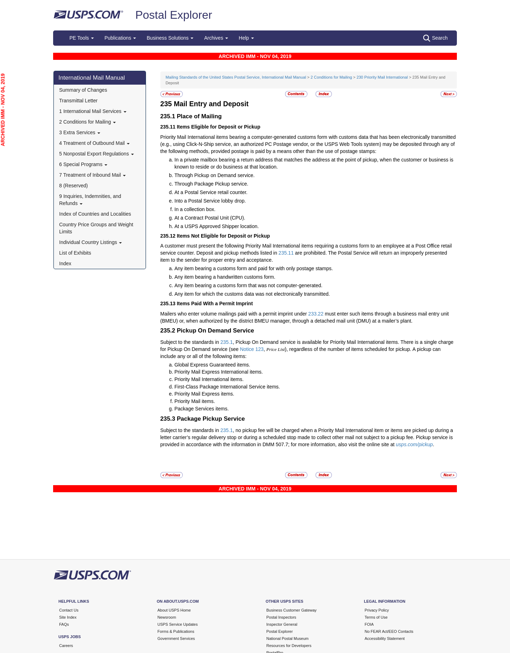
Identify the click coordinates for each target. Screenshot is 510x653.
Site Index (67, 617)
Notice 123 (252, 349)
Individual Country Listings (90, 242)
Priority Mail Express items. (204, 394)
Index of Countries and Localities (95, 214)
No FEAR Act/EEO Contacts (389, 631)
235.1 (226, 342)
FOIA (369, 624)
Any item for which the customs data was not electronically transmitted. (252, 294)
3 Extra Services (79, 132)
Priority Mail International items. (209, 379)
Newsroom (167, 617)
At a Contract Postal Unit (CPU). (210, 218)
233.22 (315, 314)
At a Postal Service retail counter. (211, 192)
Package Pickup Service (211, 418)
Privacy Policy (377, 610)
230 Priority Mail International (382, 77)
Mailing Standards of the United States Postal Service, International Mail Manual (236, 77)
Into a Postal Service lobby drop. (210, 201)
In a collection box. (195, 209)
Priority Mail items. (195, 401)
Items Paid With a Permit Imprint (215, 303)
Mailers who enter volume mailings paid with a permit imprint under (234, 314)
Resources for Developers (288, 645)
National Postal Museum (287, 638)
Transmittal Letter (78, 100)
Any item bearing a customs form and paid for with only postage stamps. (254, 268)
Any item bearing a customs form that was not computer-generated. (249, 285)
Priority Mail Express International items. (219, 372)
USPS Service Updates (178, 624)
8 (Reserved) (73, 185)
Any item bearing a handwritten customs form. (225, 277)
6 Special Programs (83, 164)
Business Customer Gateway (291, 610)
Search (435, 38)
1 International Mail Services (92, 111)
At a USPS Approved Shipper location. (217, 226)
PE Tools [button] (81, 38)
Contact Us (68, 610)
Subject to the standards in (190, 342)
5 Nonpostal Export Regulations (96, 154)
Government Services (176, 638)
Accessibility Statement (385, 638)
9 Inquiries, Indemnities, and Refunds (90, 199)
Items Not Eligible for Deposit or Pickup (223, 236)
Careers (66, 645)
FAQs (64, 624)
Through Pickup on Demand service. (215, 175)
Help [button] (246, 38)
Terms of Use (376, 617)
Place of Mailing (199, 116)
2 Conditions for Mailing (87, 122)
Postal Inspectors (281, 617)
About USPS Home (174, 610)
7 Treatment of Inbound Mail (92, 175)
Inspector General (281, 624)
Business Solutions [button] (170, 38)
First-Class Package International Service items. (227, 387)
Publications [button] (120, 38)
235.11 (286, 253)
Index (65, 263)
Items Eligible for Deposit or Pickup (218, 127)
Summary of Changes (83, 90)
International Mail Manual (91, 77)
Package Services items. (202, 408)
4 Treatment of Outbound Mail (94, 143)
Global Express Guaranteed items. (212, 365)
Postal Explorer (173, 14)
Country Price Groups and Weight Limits (96, 228)
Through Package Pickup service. (212, 184)
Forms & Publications (176, 631)
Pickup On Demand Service (215, 330)
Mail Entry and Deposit (211, 104)
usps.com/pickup (414, 444)
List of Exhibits (75, 253)
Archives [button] (216, 38)
